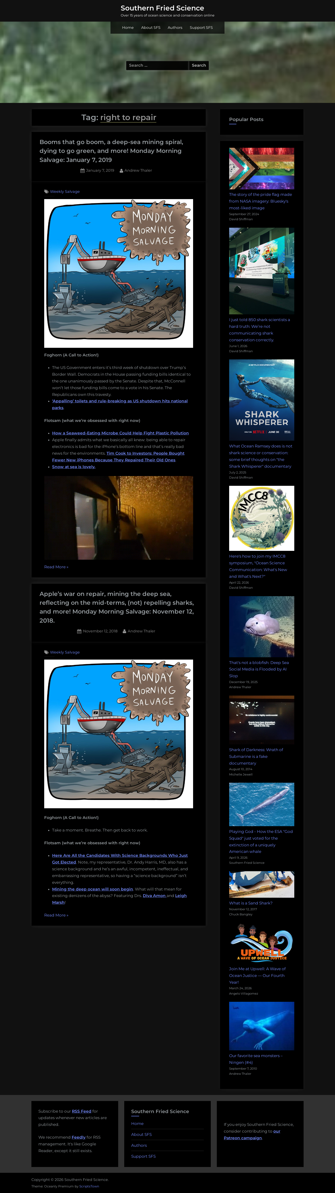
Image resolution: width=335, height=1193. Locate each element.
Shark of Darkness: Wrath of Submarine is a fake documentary (256, 756)
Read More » (56, 567)
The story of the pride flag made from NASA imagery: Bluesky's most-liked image (260, 201)
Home (128, 27)
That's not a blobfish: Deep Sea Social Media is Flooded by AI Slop (259, 669)
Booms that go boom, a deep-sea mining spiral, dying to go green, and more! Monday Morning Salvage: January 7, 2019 (111, 150)
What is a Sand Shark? (251, 903)
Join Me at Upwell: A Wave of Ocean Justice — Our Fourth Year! (257, 975)
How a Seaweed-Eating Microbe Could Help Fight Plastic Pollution (120, 433)
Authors (175, 27)
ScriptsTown (89, 1186)
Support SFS (201, 27)
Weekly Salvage (65, 191)
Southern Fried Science (162, 8)
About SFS (151, 27)
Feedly (79, 1137)
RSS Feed (81, 1111)
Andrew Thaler (138, 170)
